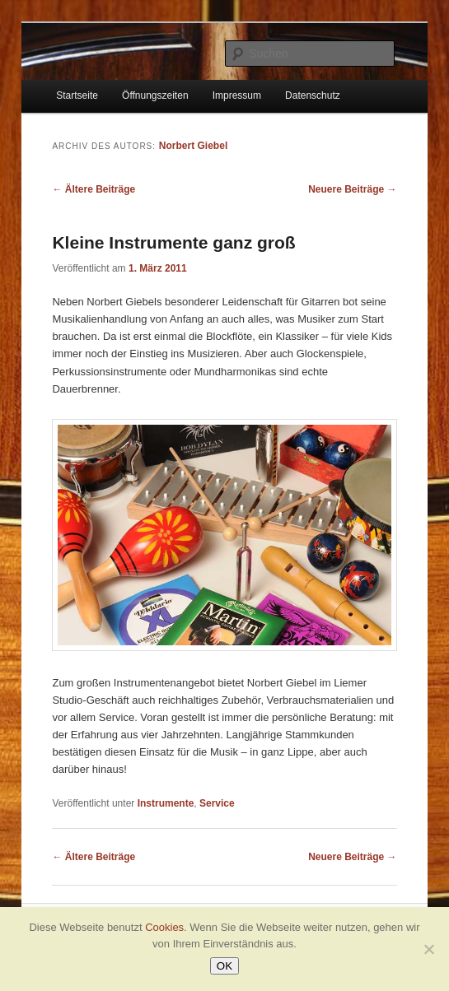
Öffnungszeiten (155, 95)
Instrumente (166, 803)
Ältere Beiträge (93, 189)
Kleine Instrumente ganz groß (173, 242)
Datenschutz (312, 95)
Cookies (164, 927)
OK (224, 966)
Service (217, 803)
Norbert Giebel (193, 145)
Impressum (237, 95)
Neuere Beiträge (352, 189)
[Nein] (428, 949)
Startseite (77, 95)
